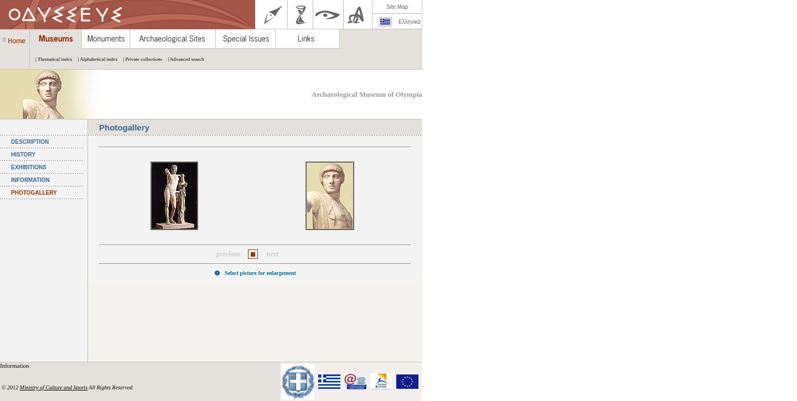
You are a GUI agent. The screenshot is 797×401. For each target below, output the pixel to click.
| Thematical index (51, 59)
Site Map (397, 7)
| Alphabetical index (95, 59)
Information (15, 365)
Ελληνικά (409, 22)
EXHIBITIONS (28, 167)
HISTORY (23, 155)
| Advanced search (183, 59)
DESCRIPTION (30, 142)
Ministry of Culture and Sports (53, 387)
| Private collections (139, 59)
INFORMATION (30, 180)
